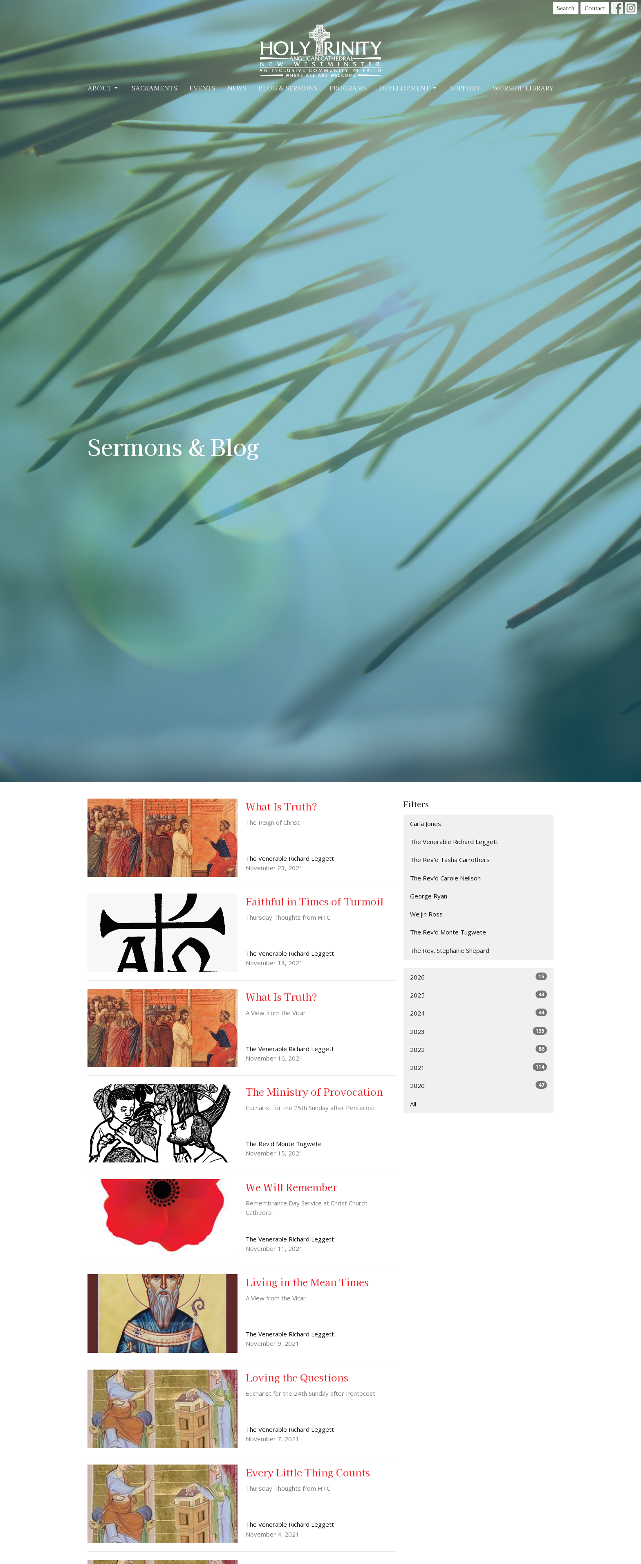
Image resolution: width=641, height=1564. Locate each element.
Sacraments (154, 88)
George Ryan (428, 896)
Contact (595, 8)
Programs (348, 88)
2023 (478, 1031)
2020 (478, 1085)
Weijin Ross (426, 914)
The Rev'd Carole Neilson (445, 878)
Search (565, 8)
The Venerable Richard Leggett (454, 841)
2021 (478, 1067)
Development (408, 88)
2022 (478, 1049)
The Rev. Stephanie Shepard (449, 950)
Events (202, 88)
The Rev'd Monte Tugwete (448, 932)
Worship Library (523, 88)
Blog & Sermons (287, 88)
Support (465, 88)
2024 (478, 1013)
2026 (478, 977)
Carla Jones (425, 823)
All (413, 1104)
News (236, 88)
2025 (478, 995)
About (103, 88)
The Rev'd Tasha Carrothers (450, 859)
